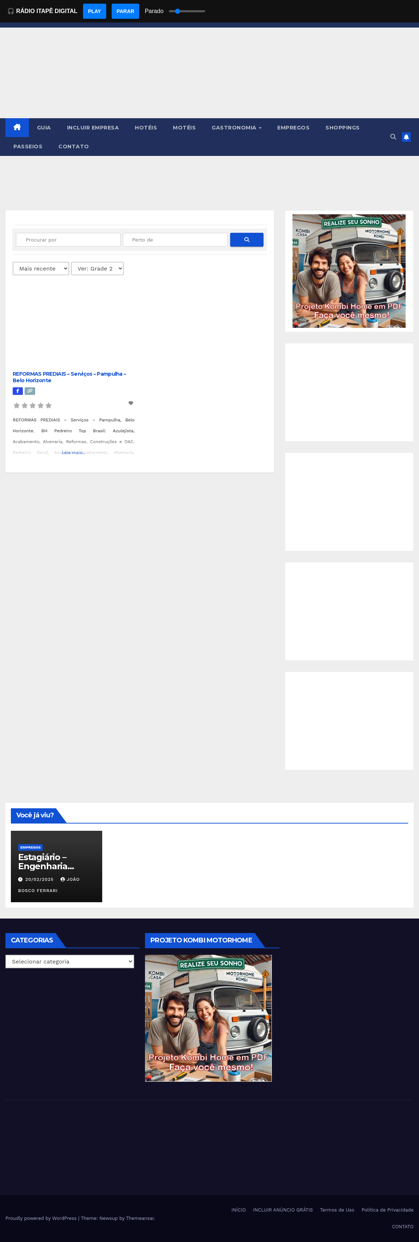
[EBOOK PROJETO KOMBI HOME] (349, 270)
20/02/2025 (40, 879)
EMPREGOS (293, 127)
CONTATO (73, 146)
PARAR (125, 11)
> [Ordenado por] (41, 268)
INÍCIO (239, 1210)
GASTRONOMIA (235, 127)
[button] (393, 136)
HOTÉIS (146, 127)
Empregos (30, 847)
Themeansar (140, 1218)
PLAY (94, 11)
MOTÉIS (184, 127)
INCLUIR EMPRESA (93, 127)
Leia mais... (74, 452)
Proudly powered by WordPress (41, 1218)
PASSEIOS (27, 146)
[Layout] (97, 268)
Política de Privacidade (388, 1210)
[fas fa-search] (247, 240)
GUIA (44, 127)
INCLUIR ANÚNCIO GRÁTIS (283, 1210)
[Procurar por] (68, 240)
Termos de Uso (337, 1210)
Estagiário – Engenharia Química (42, 866)
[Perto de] (175, 240)
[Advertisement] (349, 392)
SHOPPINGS (342, 127)
